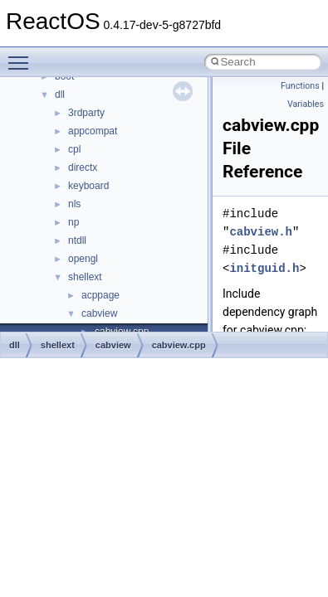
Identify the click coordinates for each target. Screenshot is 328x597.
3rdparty (86, 113)
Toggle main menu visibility (22, 55)
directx (82, 167)
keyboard (88, 186)
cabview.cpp (179, 345)
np (73, 222)
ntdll (77, 240)
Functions (300, 85)
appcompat (92, 131)
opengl (83, 259)
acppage (100, 295)
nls (74, 204)
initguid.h (264, 268)
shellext (85, 277)
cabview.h (260, 232)
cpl (74, 149)
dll (60, 94)
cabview (99, 313)
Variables (305, 104)
